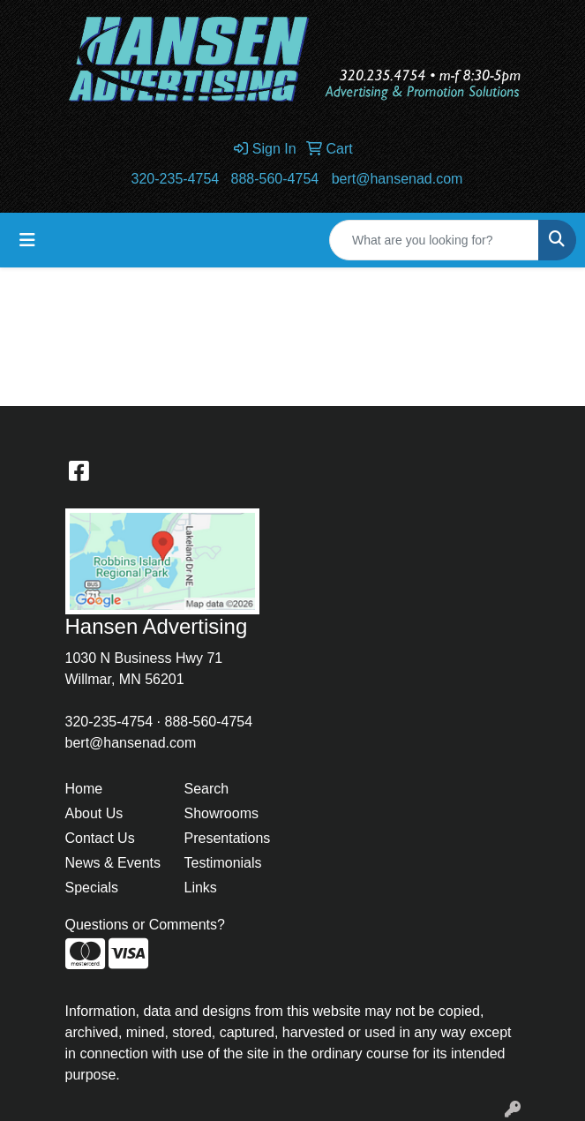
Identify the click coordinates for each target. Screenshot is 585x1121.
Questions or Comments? (145, 924)
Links (200, 887)
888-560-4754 (275, 178)
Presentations (227, 838)
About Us (94, 813)
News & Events (113, 862)
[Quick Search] (434, 240)
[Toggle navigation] (27, 240)
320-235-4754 (175, 178)
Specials (91, 887)
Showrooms (221, 813)
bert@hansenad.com (397, 178)
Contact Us (100, 838)
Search (206, 788)
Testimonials (223, 862)
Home (84, 788)
